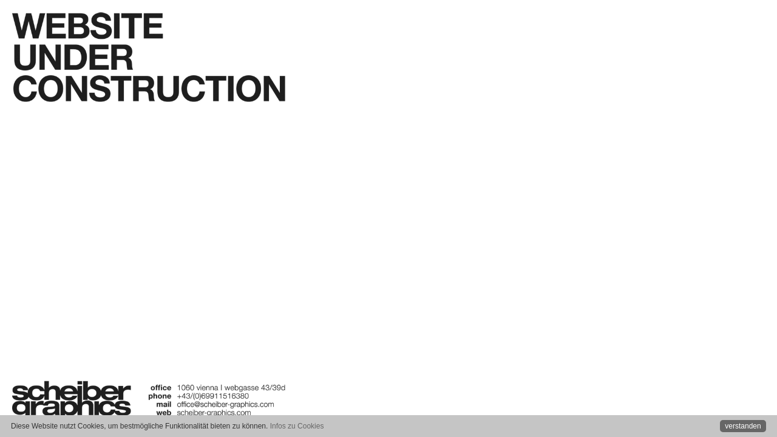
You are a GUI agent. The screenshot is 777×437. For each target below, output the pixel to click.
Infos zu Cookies (297, 426)
